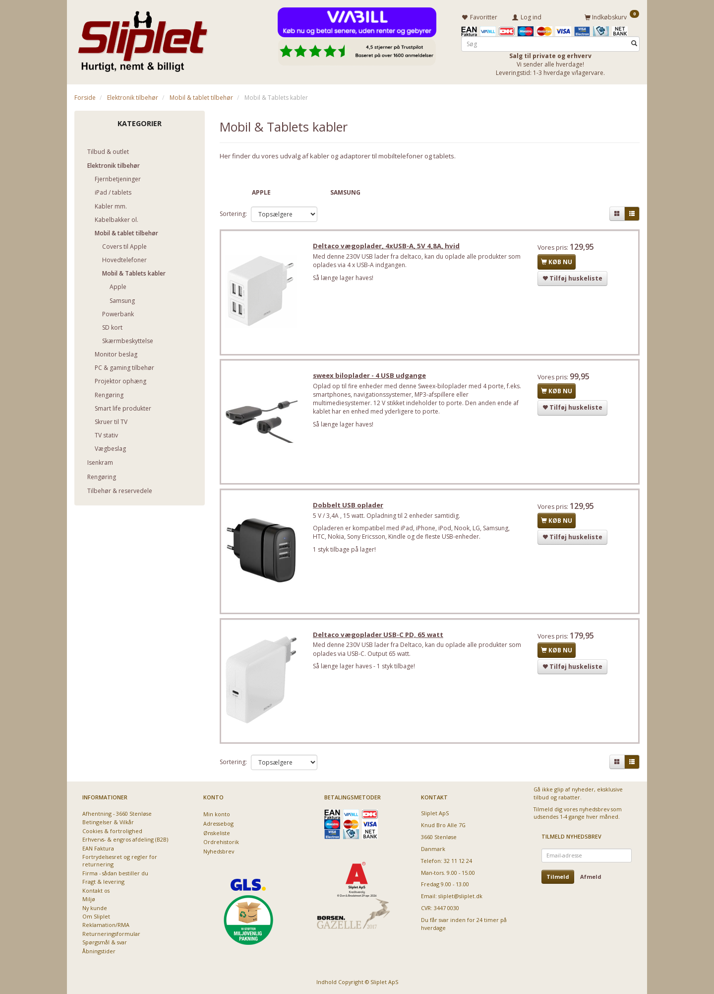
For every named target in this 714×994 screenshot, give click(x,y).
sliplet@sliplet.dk (460, 896)
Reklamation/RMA (105, 924)
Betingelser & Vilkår (108, 822)
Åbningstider (99, 951)
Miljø (88, 899)
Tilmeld (557, 876)
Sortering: (233, 213)
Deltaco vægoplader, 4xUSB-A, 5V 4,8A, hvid (388, 246)
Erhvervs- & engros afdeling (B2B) (125, 839)
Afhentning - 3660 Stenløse (117, 813)
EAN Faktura (98, 848)
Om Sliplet (96, 916)
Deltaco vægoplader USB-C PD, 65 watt (380, 638)
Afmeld (590, 876)
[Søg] (634, 43)
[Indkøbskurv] (612, 16)
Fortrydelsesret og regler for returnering (119, 860)
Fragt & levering (103, 881)
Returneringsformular (111, 933)
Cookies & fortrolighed (112, 831)
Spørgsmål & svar (104, 942)
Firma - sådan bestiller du (115, 873)
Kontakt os (96, 890)
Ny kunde (94, 908)
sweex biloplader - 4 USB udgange (371, 377)
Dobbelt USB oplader (350, 507)
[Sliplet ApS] (142, 38)
